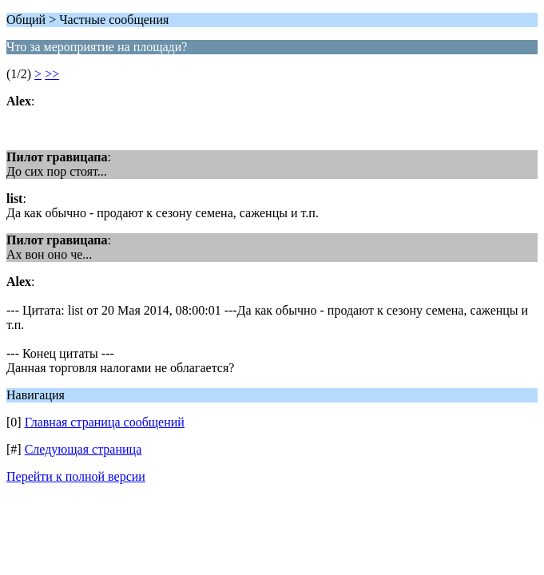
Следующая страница (83, 449)
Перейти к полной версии (75, 476)
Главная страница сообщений (105, 422)
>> (52, 74)
